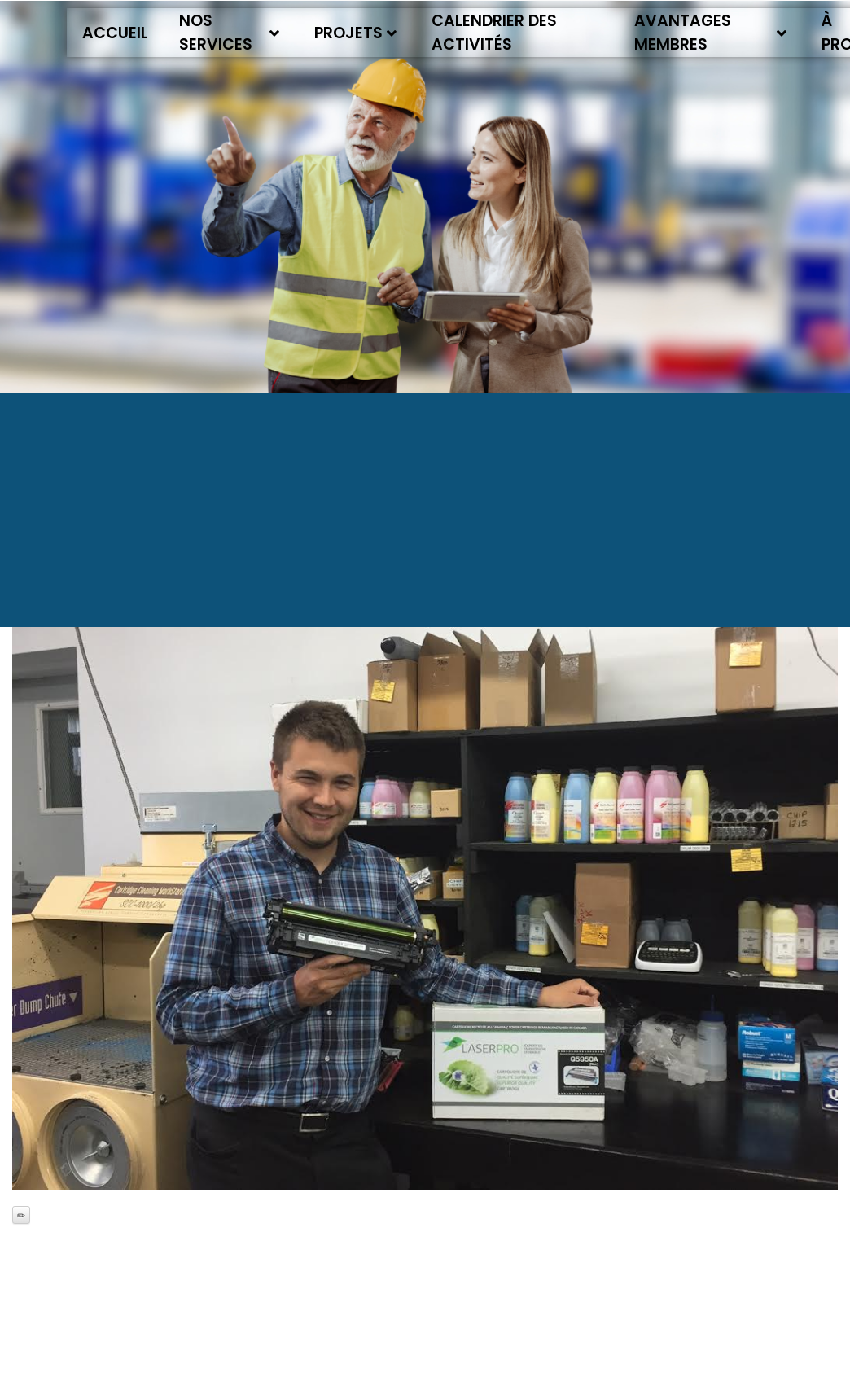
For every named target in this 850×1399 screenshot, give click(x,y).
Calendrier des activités (494, 32)
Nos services (229, 32)
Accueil (115, 33)
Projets (355, 33)
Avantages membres (710, 32)
